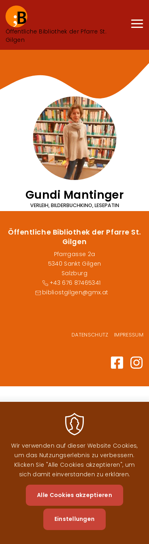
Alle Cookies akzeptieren (74, 505)
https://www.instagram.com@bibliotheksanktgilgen (136, 363)
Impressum (128, 334)
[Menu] (137, 24)
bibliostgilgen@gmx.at (75, 292)
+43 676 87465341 (75, 283)
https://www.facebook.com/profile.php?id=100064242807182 (117, 363)
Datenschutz (90, 334)
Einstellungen (74, 529)
